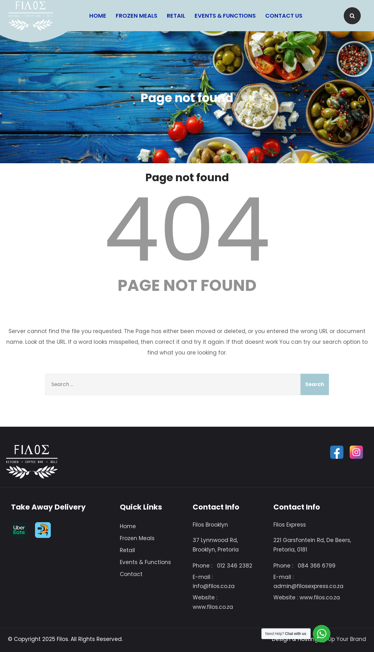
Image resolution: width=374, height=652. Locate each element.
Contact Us (283, 16)
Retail (176, 16)
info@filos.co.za (214, 586)
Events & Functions (225, 16)
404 (187, 229)
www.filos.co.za (213, 607)
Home (97, 16)
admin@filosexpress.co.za (308, 586)
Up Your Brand (347, 639)
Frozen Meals (136, 16)
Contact (131, 574)
